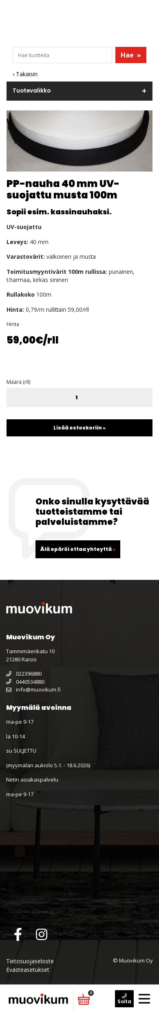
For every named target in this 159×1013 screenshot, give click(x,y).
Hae (131, 55)
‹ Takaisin (25, 74)
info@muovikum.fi (33, 689)
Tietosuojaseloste (30, 961)
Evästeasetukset (27, 969)
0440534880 (25, 681)
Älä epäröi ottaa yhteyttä (77, 549)
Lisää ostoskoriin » (79, 427)
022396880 (24, 673)
